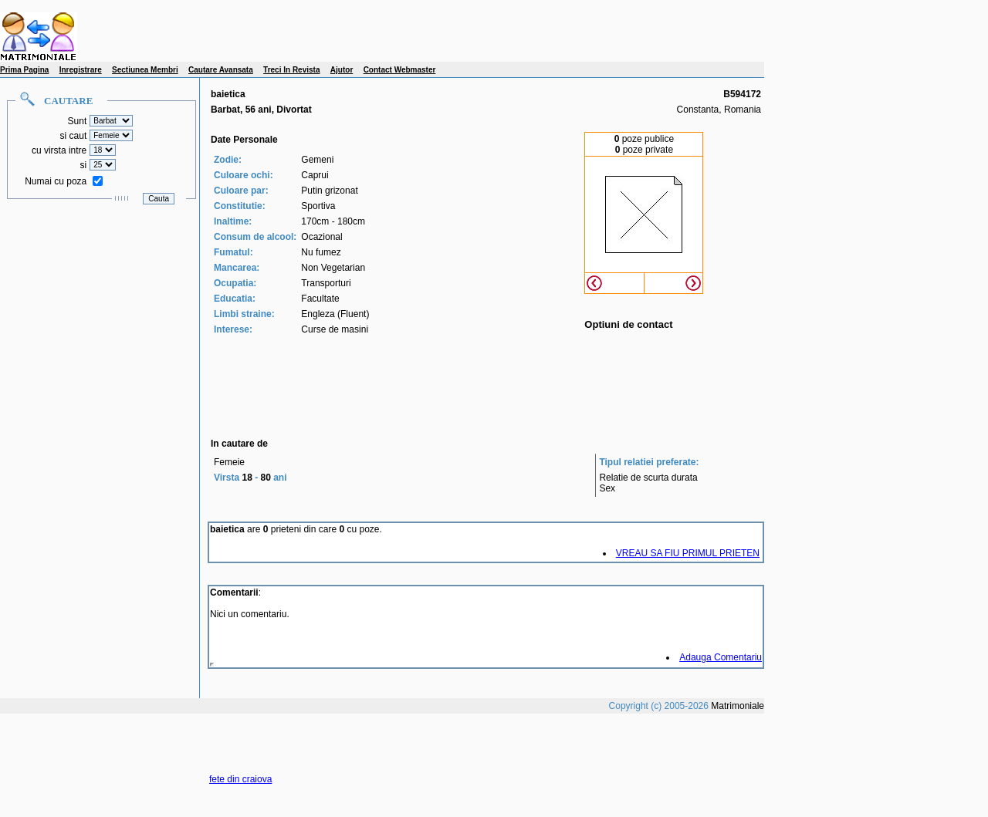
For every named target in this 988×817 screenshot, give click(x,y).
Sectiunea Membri (145, 70)
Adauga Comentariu (720, 657)
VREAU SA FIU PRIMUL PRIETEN (688, 553)
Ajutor (341, 70)
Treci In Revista (291, 70)
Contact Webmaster (400, 70)
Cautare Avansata (220, 70)
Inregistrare (80, 70)
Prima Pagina (24, 70)
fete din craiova (240, 779)
